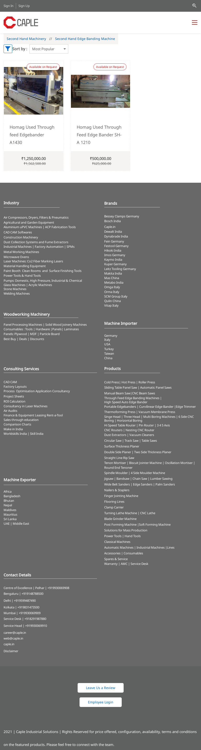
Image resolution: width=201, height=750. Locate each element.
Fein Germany (114, 241)
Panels (57, 329)
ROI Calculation (14, 401)
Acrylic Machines (40, 285)
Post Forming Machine (120, 524)
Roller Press (146, 382)
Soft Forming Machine (155, 524)
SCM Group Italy (115, 296)
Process (10, 391)
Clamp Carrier (114, 507)
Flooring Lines (114, 501)
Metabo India (113, 282)
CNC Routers (113, 430)
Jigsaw (108, 478)
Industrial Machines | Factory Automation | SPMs (39, 246)
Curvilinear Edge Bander (156, 406)
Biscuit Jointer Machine (145, 463)
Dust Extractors (115, 435)
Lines (170, 547)
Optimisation (25, 391)
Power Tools (112, 536)
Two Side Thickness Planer (152, 452)
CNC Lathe (147, 513)
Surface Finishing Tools (65, 271)
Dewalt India (113, 231)
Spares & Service (116, 559)
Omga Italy (112, 287)
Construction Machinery (21, 237)
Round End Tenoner (118, 467)
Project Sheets (14, 396)
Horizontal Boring (129, 420)
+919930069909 (29, 613)
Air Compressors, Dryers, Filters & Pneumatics (36, 217)
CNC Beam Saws (143, 393)
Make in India (13, 429)
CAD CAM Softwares (18, 232)
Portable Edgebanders (120, 406)
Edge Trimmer (186, 406)
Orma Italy (111, 292)
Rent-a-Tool (55, 415)
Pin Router (146, 425)
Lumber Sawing (161, 478)
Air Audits (10, 410)
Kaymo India (113, 259)
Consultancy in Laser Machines (25, 406)
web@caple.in (13, 638)
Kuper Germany (115, 264)
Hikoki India (112, 250)
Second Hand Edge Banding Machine (85, 38)
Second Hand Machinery (26, 38)
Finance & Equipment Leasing (25, 415)
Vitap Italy (111, 305)
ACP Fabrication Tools (60, 227)
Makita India (113, 273)
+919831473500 (28, 607)
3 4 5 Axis (163, 425)
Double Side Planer (117, 452)
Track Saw (131, 440)
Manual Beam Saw (117, 393)
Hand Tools (133, 536)
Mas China (111, 278)
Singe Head (112, 416)
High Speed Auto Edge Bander (125, 402)
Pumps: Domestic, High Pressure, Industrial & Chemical (43, 280)
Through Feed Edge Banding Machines (131, 398)
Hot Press (128, 382)
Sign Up (24, 6)
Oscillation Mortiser (179, 463)
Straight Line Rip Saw (119, 458)
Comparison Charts (17, 424)
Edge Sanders (142, 484)
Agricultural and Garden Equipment (29, 222)
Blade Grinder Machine (120, 519)
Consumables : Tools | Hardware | (28, 329)
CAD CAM (10, 382)
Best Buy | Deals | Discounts (24, 339)
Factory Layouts (15, 386)
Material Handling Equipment (25, 266)
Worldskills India (15, 433)
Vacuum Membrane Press (156, 412)
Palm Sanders (165, 484)
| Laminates (70, 329)
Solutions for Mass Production (125, 530)
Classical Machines (117, 542)
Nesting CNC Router (140, 430)
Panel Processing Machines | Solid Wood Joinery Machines (45, 324)
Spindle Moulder (116, 473)
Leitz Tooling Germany (120, 269)
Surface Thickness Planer (121, 446)
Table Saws (149, 440)
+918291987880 (35, 619)
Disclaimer (11, 651)
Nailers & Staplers (116, 490)
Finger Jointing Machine (121, 496)
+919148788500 (32, 593)
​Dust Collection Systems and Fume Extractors (36, 242)
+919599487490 (25, 600)
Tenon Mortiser (115, 463)
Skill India (36, 433)
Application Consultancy (52, 391)
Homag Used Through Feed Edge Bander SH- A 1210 (99, 134)
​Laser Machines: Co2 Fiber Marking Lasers (33, 261)
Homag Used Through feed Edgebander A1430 (32, 134)
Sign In (8, 6)
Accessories (112, 553)
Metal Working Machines (21, 252)
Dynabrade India (116, 236)
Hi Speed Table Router (120, 425)
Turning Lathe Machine (120, 513)
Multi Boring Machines (159, 416)
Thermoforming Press (119, 412)
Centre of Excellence (18, 588)
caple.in (9, 644)
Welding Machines (17, 293)
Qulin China (112, 301)
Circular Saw (112, 440)
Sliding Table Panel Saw (120, 387)
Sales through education (21, 420)
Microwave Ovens (16, 257)
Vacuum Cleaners (141, 435)
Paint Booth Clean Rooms (22, 271)
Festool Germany (116, 246)
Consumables (133, 553)
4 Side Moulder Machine (148, 473)
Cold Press (111, 382)
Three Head (132, 416)
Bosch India (112, 221)
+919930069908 (58, 588)
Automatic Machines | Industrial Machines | (135, 547)
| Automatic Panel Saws (155, 387)
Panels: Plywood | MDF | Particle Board (32, 334)
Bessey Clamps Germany (121, 216)
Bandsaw (122, 478)
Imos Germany (114, 255)
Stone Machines (15, 289)
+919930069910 (36, 625)
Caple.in (109, 227)
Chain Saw (139, 478)
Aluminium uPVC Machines (23, 227)
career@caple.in (15, 632)
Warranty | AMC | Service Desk (126, 564)
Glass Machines (14, 285)
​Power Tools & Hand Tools (22, 275)
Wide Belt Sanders (117, 484)
